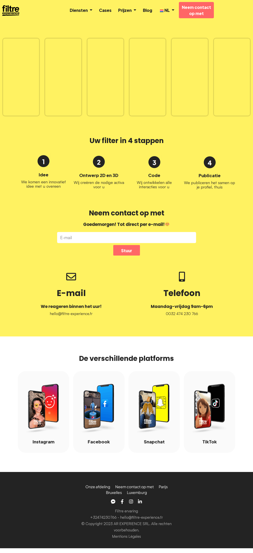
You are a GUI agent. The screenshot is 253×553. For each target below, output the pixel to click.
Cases (105, 10)
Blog (147, 10)
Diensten (81, 10)
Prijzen (127, 10)
